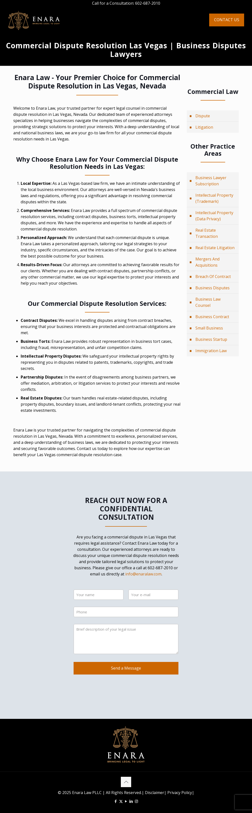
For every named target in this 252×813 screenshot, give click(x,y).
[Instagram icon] (136, 801)
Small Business (209, 328)
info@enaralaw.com (143, 574)
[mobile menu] (195, 20)
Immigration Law (211, 350)
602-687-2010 (147, 3)
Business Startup (211, 339)
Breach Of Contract (213, 276)
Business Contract (212, 316)
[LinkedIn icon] (131, 801)
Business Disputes (212, 288)
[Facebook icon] (116, 801)
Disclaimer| (155, 792)
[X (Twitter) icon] (121, 801)
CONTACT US (226, 19)
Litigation (204, 127)
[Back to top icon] (126, 782)
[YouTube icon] (126, 801)
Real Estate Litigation (215, 247)
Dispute (202, 116)
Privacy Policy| (180, 792)
